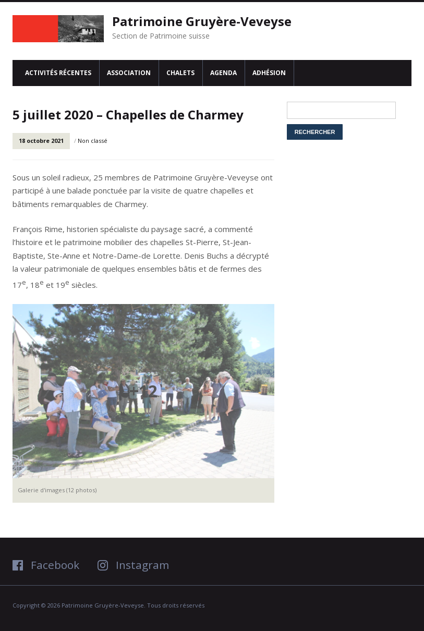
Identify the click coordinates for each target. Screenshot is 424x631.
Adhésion (269, 72)
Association (129, 72)
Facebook (46, 564)
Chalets (180, 72)
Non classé (92, 140)
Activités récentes (58, 72)
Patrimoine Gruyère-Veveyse (202, 21)
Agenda (223, 72)
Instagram (133, 564)
